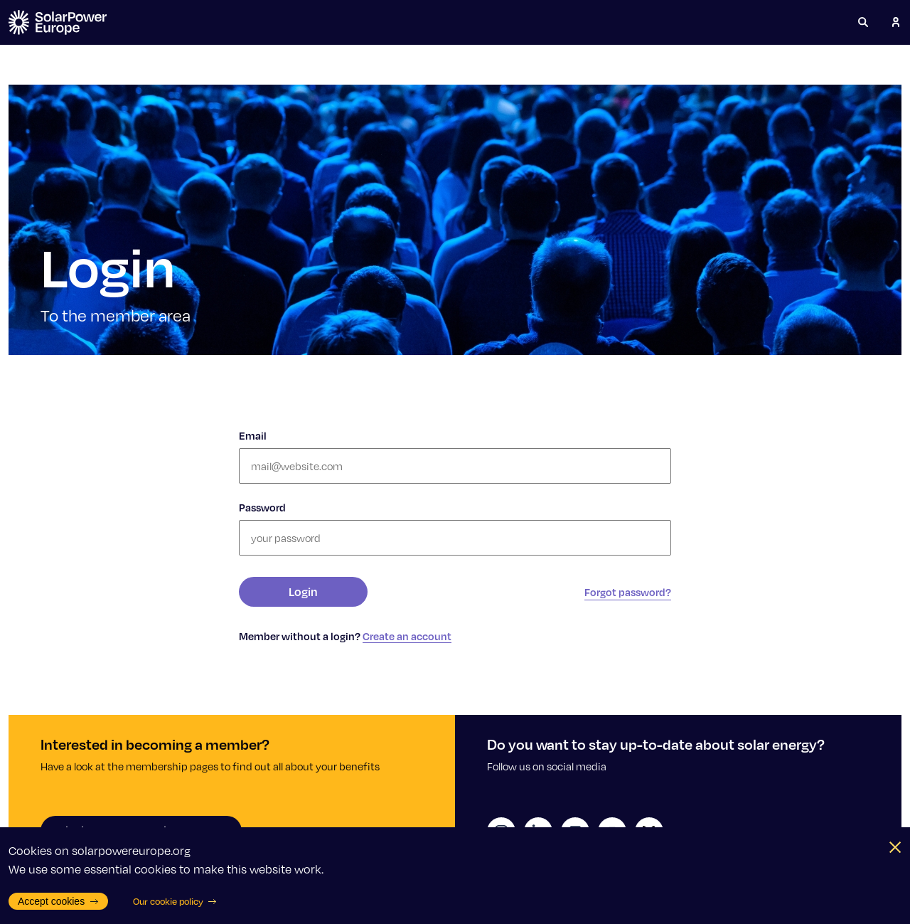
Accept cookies (58, 901)
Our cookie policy (175, 901)
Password (262, 507)
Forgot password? (627, 591)
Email (253, 435)
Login (303, 591)
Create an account (407, 636)
